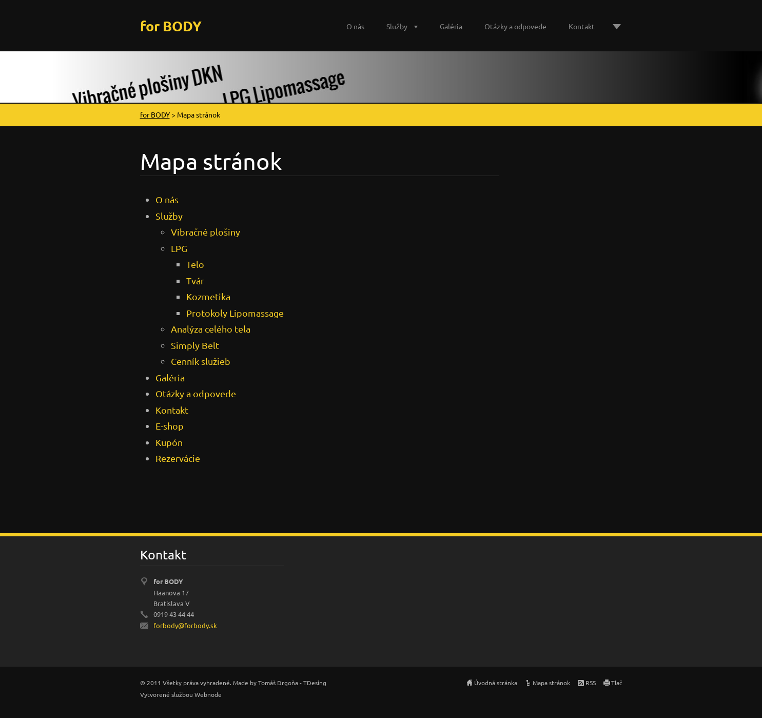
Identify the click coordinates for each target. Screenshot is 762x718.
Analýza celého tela (210, 328)
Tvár (195, 280)
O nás (355, 26)
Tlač (616, 682)
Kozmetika (208, 296)
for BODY (155, 114)
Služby (396, 26)
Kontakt (582, 26)
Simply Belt (195, 345)
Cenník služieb (200, 361)
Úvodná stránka (495, 682)
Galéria (451, 26)
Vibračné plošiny (205, 231)
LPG (179, 248)
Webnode (208, 694)
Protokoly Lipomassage (235, 312)
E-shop (169, 425)
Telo (195, 264)
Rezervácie (177, 458)
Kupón (169, 442)
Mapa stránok (551, 682)
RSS (590, 682)
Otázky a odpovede (515, 26)
